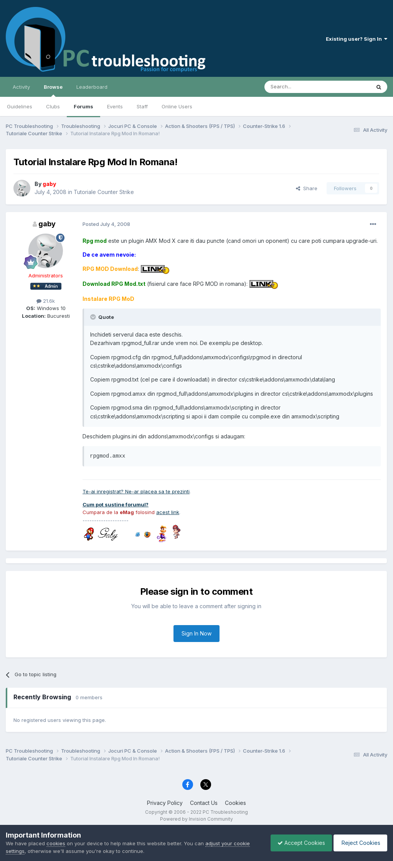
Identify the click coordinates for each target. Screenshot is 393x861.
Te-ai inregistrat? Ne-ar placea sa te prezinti (136, 491)
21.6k (45, 301)
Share (306, 188)
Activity (21, 87)
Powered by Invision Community (196, 819)
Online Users (177, 106)
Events (115, 106)
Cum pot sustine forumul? (116, 504)
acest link (167, 512)
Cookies (235, 803)
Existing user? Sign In (356, 39)
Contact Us (204, 803)
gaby (47, 224)
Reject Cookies (359, 842)
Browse (53, 90)
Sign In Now (196, 633)
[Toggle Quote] (93, 317)
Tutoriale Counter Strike (104, 192)
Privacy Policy (165, 803)
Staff (142, 106)
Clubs (53, 106)
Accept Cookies (297, 842)
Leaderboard (91, 87)
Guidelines (19, 106)
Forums (83, 106)
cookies (55, 843)
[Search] (297, 87)
